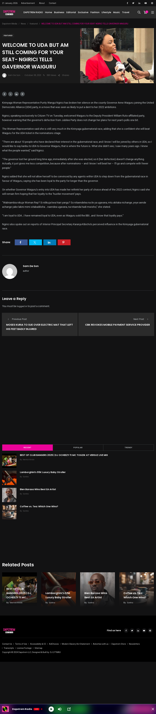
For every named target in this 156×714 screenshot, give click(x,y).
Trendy (128, 447)
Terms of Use (21, 643)
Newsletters (134, 643)
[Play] (51, 709)
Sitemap (38, 647)
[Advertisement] (78, 392)
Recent (27, 447)
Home (48, 12)
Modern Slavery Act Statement (76, 643)
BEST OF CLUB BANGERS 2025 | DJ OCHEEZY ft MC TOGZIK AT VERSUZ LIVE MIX (65, 454)
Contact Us (7, 643)
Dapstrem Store (118, 643)
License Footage (24, 647)
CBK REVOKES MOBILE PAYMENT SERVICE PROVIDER (117, 325)
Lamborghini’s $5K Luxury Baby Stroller (44, 471)
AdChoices (54, 643)
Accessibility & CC (38, 643)
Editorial (71, 12)
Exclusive (83, 12)
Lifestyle (106, 12)
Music (116, 12)
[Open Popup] (69, 709)
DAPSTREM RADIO (33, 12)
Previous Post (16, 319)
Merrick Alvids (29, 459)
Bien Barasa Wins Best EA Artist (39, 489)
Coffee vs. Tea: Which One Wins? (40, 506)
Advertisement (28, 3)
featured (8, 36)
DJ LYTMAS (55, 652)
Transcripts (9, 647)
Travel (125, 12)
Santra (26, 476)
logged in (22, 306)
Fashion (94, 12)
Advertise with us (100, 643)
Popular (78, 447)
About (42, 3)
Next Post (141, 319)
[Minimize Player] (151, 709)
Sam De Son (31, 266)
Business (59, 12)
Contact (52, 3)
